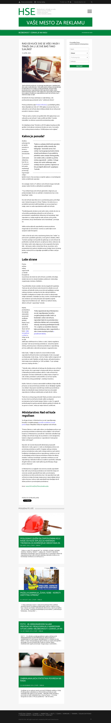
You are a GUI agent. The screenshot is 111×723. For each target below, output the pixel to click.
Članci (58, 713)
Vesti (52, 713)
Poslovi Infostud (41, 104)
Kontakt (49, 715)
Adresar (66, 713)
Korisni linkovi (25, 715)
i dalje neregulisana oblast (25, 333)
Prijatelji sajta (38, 715)
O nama (35, 713)
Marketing (45, 713)
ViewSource (54, 719)
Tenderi (74, 713)
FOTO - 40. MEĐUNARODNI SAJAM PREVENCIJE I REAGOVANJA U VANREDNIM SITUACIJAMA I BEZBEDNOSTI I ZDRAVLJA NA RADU (41, 627)
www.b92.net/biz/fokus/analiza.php (37, 486)
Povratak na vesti (87, 32)
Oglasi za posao (85, 713)
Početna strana (25, 713)
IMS (46, 719)
